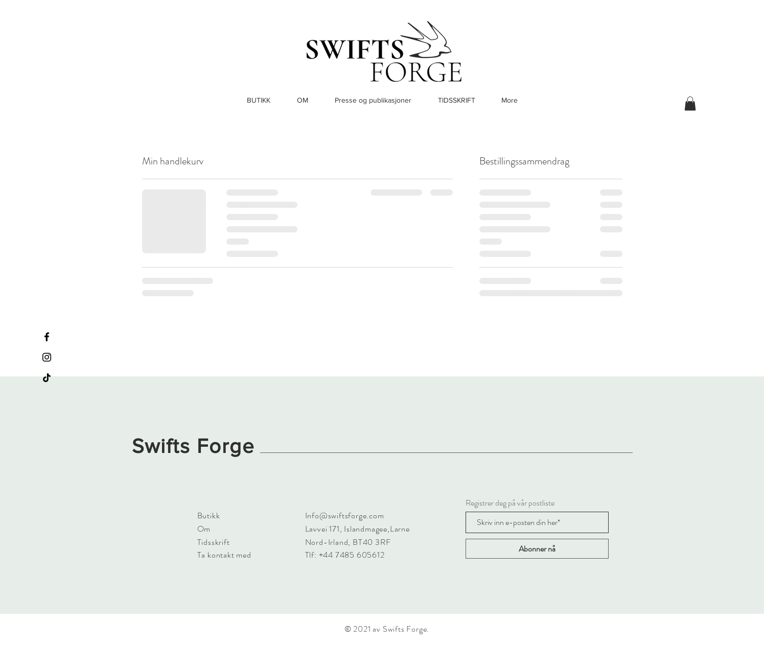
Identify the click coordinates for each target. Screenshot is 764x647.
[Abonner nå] (537, 549)
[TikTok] (47, 378)
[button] (690, 103)
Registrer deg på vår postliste (510, 503)
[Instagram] (47, 357)
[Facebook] (47, 337)
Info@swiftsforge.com (344, 515)
